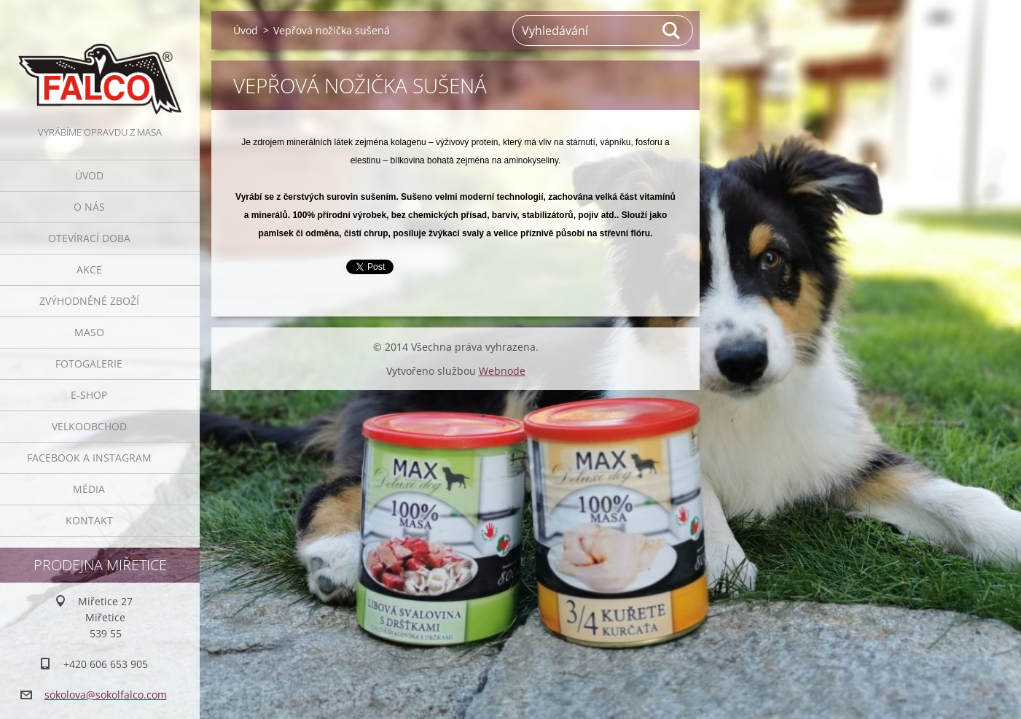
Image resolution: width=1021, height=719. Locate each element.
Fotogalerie (88, 363)
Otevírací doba (89, 238)
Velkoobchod (89, 426)
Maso (89, 332)
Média (89, 489)
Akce (89, 269)
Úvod (89, 175)
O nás (89, 207)
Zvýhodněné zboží (89, 301)
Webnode (502, 371)
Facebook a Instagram (89, 458)
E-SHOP (89, 395)
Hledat (671, 31)
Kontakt (89, 520)
